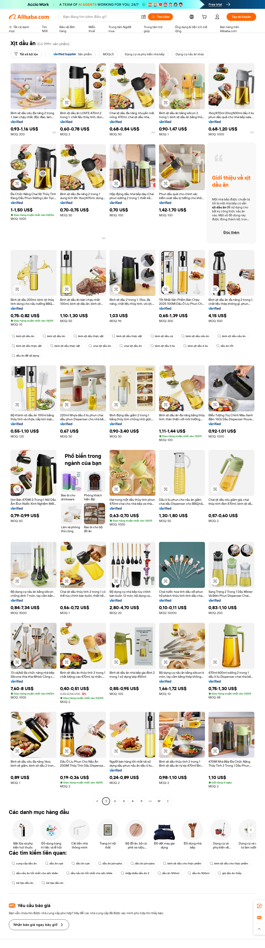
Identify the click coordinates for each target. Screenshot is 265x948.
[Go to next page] (168, 801)
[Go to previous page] (97, 801)
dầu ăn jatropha (110, 863)
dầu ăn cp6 (54, 863)
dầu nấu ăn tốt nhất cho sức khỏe (35, 873)
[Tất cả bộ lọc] (26, 54)
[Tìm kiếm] (160, 16)
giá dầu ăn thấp (229, 873)
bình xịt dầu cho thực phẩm (182, 863)
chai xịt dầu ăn (100, 346)
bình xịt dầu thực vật (89, 336)
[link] (259, 906)
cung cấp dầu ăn (24, 863)
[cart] (205, 17)
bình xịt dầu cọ (161, 336)
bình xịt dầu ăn (23, 336)
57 (159, 801)
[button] (143, 16)
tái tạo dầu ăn (22, 883)
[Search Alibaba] (100, 16)
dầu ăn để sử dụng (25, 355)
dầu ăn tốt (224, 346)
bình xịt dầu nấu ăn (195, 336)
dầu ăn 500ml (168, 873)
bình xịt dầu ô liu (162, 346)
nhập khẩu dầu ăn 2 (135, 873)
